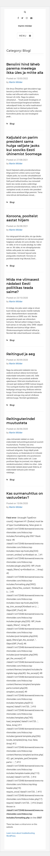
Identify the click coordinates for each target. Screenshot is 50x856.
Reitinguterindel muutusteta (20, 421)
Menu (22, 36)
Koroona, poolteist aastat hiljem (22, 218)
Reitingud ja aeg (20, 354)
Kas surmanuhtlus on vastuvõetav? (24, 495)
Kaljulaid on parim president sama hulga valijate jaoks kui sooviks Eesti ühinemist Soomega (24, 145)
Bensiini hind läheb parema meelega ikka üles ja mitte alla (24, 68)
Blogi (12, 123)
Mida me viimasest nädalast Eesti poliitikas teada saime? (22, 286)
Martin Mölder (25, 26)
